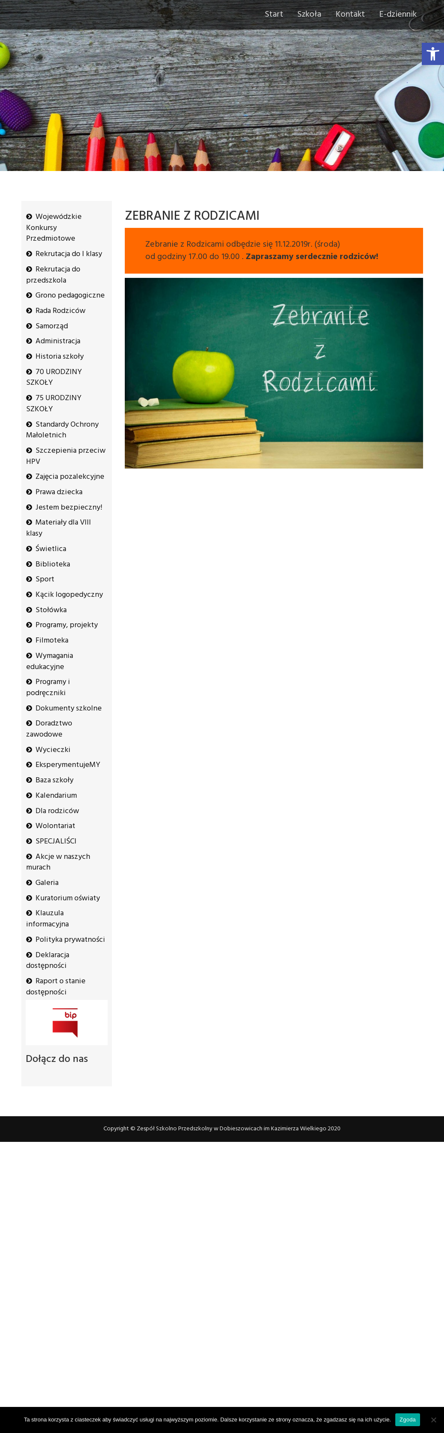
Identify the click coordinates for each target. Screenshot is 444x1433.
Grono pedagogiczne (70, 295)
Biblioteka (52, 564)
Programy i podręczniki (48, 687)
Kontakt (350, 14)
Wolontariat (55, 826)
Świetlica (50, 549)
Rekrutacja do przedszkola (53, 275)
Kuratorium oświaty (67, 898)
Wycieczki (53, 750)
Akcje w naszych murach (58, 862)
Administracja (57, 341)
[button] (433, 54)
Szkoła (309, 14)
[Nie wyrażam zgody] (433, 1419)
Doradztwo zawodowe (49, 729)
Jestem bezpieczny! (68, 507)
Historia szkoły (59, 357)
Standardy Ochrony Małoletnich (62, 430)
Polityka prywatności (70, 940)
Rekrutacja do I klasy (68, 254)
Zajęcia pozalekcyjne (69, 477)
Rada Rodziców (60, 311)
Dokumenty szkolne (68, 708)
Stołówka (51, 610)
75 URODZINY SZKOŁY (54, 404)
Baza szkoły (54, 780)
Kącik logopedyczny (69, 595)
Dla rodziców (57, 811)
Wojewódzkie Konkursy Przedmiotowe (54, 228)
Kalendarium (56, 796)
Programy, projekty (66, 625)
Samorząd (51, 326)
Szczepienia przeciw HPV (66, 456)
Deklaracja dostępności (47, 961)
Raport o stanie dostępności (55, 987)
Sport (44, 579)
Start (274, 14)
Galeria (47, 883)
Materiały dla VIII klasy (58, 528)
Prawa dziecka (58, 492)
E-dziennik (398, 14)
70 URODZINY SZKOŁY (54, 377)
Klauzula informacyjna (47, 919)
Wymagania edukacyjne (49, 661)
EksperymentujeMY (67, 765)
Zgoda (408, 1419)
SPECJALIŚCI (55, 841)
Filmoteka (51, 640)
